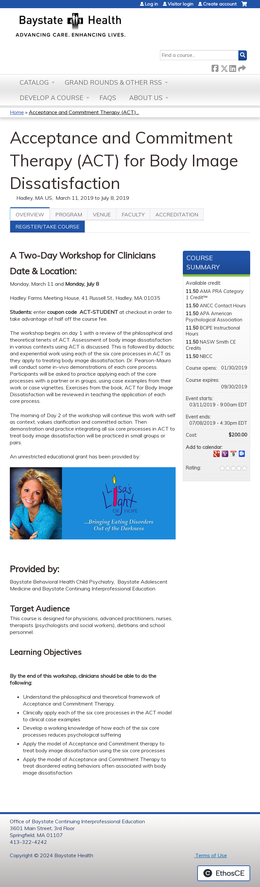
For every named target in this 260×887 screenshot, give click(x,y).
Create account (219, 4)
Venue (102, 214)
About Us (146, 98)
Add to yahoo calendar (225, 454)
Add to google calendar (216, 454)
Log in (151, 4)
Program (68, 214)
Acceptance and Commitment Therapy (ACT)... (84, 112)
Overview (30, 214)
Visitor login (180, 4)
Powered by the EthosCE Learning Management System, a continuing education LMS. (223, 873)
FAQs (107, 98)
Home (17, 112)
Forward (241, 67)
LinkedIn (232, 67)
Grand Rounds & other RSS (113, 82)
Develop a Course (51, 98)
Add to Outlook (242, 454)
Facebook (215, 67)
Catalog (34, 82)
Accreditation (176, 214)
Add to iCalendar (233, 453)
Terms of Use (210, 855)
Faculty (133, 214)
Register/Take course (47, 226)
